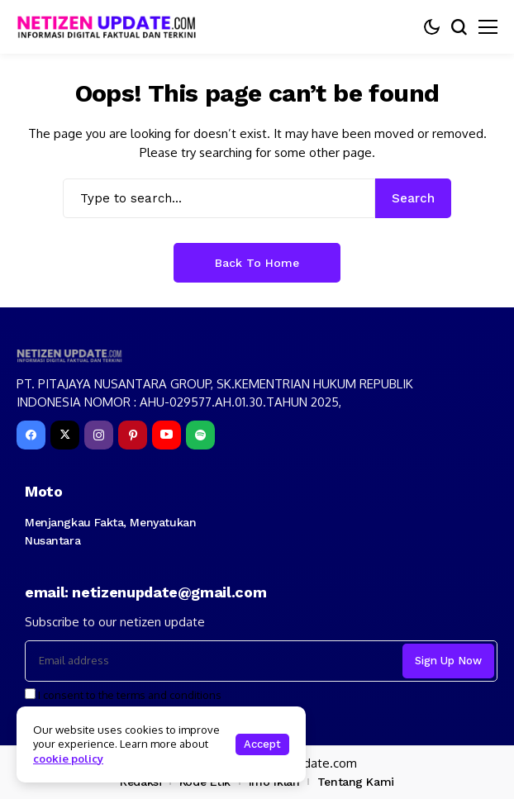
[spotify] (200, 435)
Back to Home (257, 262)
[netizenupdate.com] (112, 27)
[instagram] (98, 435)
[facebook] (31, 435)
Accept (262, 744)
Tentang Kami (355, 781)
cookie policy (68, 758)
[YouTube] (166, 435)
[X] (64, 435)
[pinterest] (132, 435)
